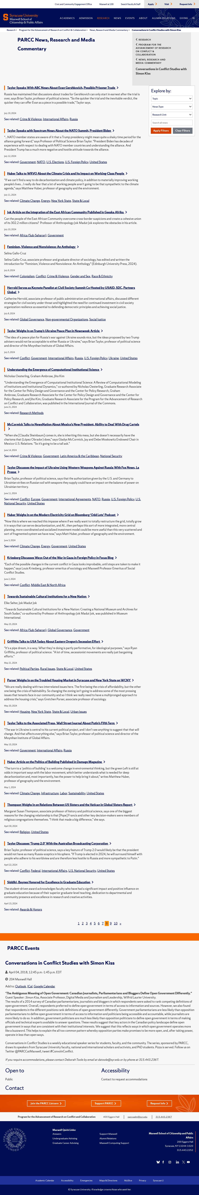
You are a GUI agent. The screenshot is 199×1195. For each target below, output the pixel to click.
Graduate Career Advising (66, 1143)
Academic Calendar (44, 1180)
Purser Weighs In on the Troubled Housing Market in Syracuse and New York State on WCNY (70, 680)
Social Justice (97, 319)
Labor (63, 793)
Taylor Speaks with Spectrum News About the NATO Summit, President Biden (60, 131)
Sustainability (76, 793)
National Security (111, 456)
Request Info (186, 4)
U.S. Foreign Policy (76, 162)
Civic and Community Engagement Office (73, 4)
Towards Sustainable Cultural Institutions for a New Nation (48, 596)
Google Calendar (44, 986)
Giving (184, 18)
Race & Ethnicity (102, 276)
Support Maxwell (108, 1133)
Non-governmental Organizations (66, 319)
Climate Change (30, 201)
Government (28, 162)
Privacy (142, 1180)
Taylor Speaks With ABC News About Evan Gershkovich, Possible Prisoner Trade (62, 88)
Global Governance (32, 319)
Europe (35, 499)
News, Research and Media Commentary (109, 30)
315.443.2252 (185, 1150)
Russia (74, 119)
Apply (151, 4)
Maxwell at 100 (106, 4)
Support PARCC (105, 1103)
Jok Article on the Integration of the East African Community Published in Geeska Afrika (67, 212)
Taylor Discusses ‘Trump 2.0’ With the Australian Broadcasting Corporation (59, 843)
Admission (86, 18)
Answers (57, 1133)
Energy (45, 201)
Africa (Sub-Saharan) (33, 235)
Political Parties (29, 669)
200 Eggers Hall (185, 1141)
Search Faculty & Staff (130, 4)
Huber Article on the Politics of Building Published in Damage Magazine (56, 762)
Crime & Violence (31, 119)
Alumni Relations (163, 18)
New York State (61, 201)
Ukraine (114, 358)
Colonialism (27, 276)
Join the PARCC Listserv (46, 1103)
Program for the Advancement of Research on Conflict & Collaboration (52, 30)
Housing (25, 712)
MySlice (128, 1180)
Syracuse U (158, 1180)
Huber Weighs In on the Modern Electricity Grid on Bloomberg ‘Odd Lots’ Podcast (63, 515)
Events (130, 18)
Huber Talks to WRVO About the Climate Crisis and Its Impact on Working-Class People (67, 174)
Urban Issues (78, 712)
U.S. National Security (82, 871)
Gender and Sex (80, 276)
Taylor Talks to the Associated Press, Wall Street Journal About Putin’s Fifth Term (62, 723)
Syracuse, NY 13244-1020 (179, 1145)
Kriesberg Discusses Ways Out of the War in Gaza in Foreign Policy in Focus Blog (62, 558)
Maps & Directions (108, 1180)
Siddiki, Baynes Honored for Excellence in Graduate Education (50, 882)
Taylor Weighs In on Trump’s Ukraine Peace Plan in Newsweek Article (55, 331)
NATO (41, 162)
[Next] (120, 923)
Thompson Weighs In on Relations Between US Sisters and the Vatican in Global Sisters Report (71, 805)
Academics (67, 18)
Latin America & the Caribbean (79, 456)
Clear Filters (182, 130)
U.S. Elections (55, 162)
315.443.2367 (164, 1116)
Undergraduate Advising (65, 1138)
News (117, 18)
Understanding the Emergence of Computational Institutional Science (54, 370)
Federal (35, 871)
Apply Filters (161, 130)
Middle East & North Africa (48, 585)
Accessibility (67, 1180)
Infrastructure (50, 793)
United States (98, 162)
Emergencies (86, 1180)
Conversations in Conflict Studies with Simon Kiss (156, 30)
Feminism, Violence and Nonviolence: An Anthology (43, 247)
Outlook (20, 986)
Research (103, 18)
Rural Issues (47, 669)
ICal (29, 986)
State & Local (80, 201)
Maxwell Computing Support (114, 1143)
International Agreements (75, 499)
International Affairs (55, 119)
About (143, 18)
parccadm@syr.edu (137, 1116)
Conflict (41, 276)
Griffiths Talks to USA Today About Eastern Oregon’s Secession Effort (55, 642)
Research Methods (32, 413)
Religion (25, 832)
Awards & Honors (31, 909)
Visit (166, 4)
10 (115, 923)
